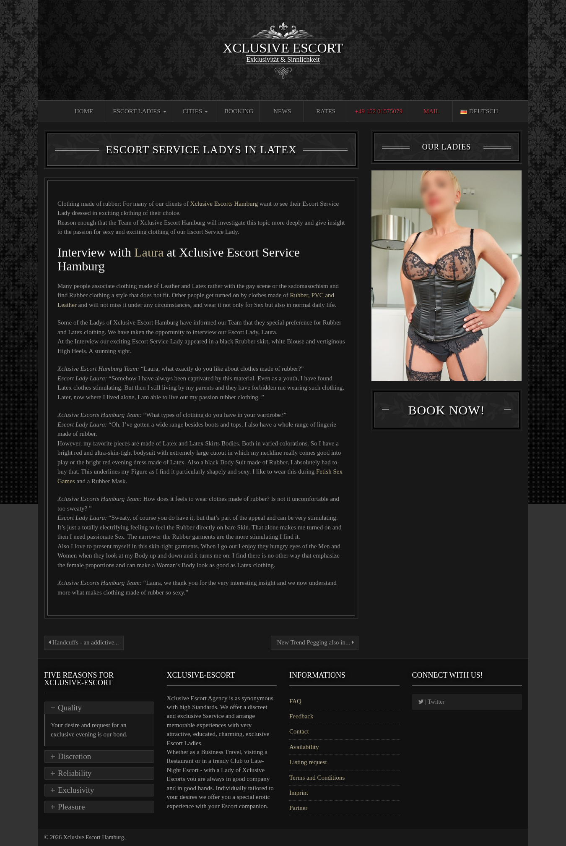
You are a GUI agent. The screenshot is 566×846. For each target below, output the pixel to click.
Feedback (301, 716)
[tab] (99, 708)
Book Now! (446, 410)
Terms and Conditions (317, 777)
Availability (304, 747)
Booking (238, 111)
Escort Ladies (139, 111)
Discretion (74, 756)
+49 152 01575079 (378, 111)
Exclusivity (76, 790)
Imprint (298, 792)
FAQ (295, 701)
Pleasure (71, 806)
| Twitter (431, 702)
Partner (298, 807)
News (282, 111)
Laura (149, 252)
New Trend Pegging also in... (314, 642)
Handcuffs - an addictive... (84, 642)
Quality (70, 707)
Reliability (74, 773)
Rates (325, 111)
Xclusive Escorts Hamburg (225, 203)
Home (84, 111)
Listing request (308, 762)
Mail (431, 111)
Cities (195, 111)
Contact (299, 731)
